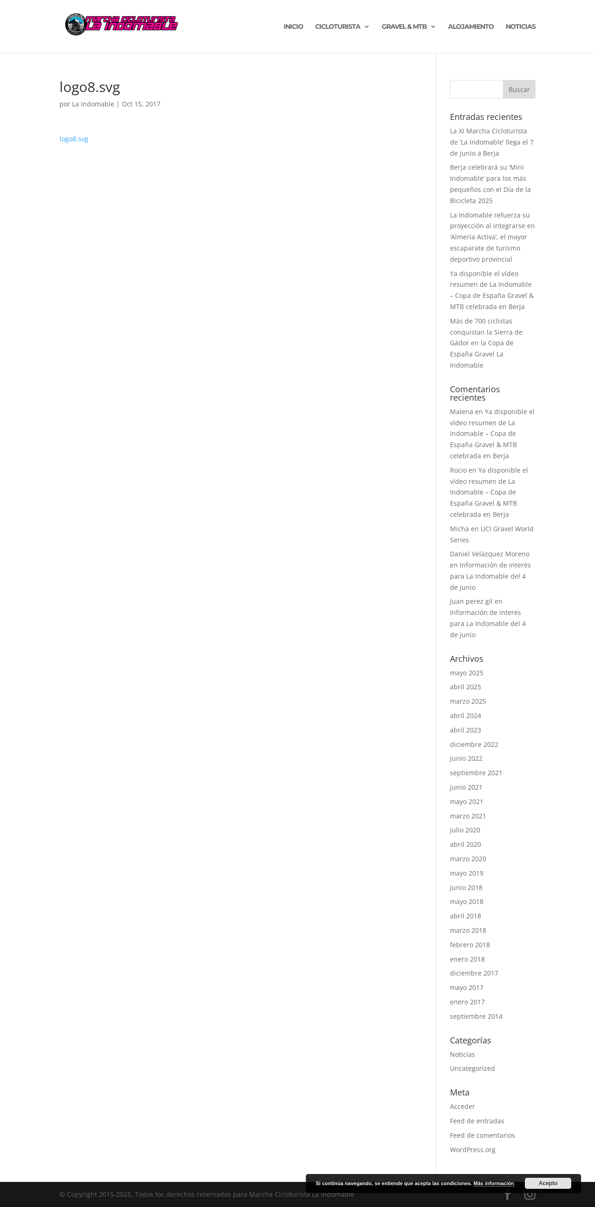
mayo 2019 (466, 873)
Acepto (548, 1183)
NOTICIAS (521, 27)
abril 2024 (465, 715)
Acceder (462, 1106)
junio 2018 (466, 887)
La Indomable (93, 103)
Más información (494, 1183)
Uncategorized (472, 1068)
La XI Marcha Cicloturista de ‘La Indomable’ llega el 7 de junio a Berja (492, 142)
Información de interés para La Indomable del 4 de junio (490, 576)
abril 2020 (465, 844)
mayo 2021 (466, 801)
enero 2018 (467, 959)
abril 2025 (465, 686)
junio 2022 (466, 758)
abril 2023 (465, 730)
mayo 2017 (466, 987)
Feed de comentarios (482, 1135)
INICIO (293, 27)
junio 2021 (466, 787)
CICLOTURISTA (337, 27)
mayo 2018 (466, 901)
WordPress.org (473, 1149)
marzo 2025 (468, 701)
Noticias (462, 1054)
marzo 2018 (468, 930)
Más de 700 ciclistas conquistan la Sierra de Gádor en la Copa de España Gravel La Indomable (486, 343)
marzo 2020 (468, 858)
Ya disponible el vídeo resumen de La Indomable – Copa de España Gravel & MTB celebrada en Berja (492, 433)
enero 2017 (467, 1001)
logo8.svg (74, 138)
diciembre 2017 (474, 973)
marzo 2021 (468, 815)
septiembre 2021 (476, 772)
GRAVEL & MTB (404, 27)
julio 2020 (465, 829)
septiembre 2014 (476, 1016)
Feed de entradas (477, 1120)
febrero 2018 (470, 944)
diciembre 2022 (474, 744)
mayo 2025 (466, 672)
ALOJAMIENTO (471, 27)
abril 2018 (465, 915)
